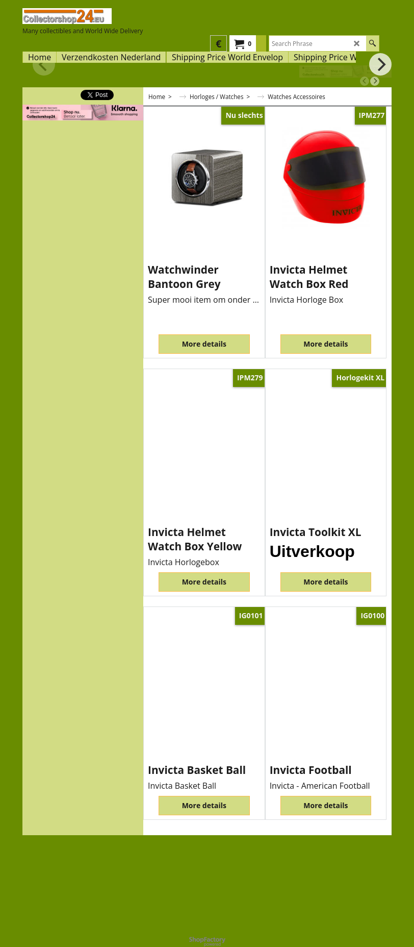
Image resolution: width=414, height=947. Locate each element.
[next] (374, 81)
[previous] (364, 81)
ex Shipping (163, 255)
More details (204, 344)
